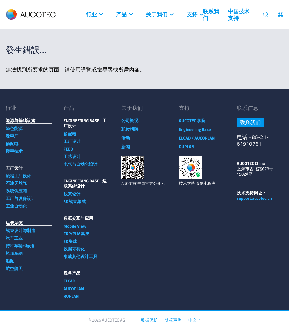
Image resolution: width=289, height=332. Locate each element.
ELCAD (69, 284)
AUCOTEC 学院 (192, 123)
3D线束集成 (75, 204)
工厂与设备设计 (20, 201)
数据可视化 (74, 251)
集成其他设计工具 (80, 259)
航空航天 (14, 271)
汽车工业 (14, 241)
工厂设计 (72, 144)
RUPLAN (71, 299)
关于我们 (159, 14)
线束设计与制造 (20, 233)
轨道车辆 (14, 256)
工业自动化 (16, 209)
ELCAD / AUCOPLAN (197, 141)
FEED (68, 152)
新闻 (125, 149)
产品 (124, 14)
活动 (125, 141)
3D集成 (70, 244)
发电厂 (12, 139)
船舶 (10, 264)
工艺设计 (72, 159)
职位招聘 (129, 132)
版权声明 (173, 323)
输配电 (12, 146)
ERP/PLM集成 (76, 236)
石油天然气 (16, 186)
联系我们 (211, 14)
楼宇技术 (14, 154)
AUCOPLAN (74, 291)
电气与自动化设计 (80, 167)
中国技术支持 (238, 14)
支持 (195, 14)
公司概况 (129, 123)
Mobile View (75, 229)
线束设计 (72, 197)
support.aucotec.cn (254, 201)
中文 (194, 323)
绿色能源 (14, 131)
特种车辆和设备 (20, 248)
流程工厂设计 (18, 178)
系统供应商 (16, 193)
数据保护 (149, 323)
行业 (94, 14)
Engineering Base (195, 132)
